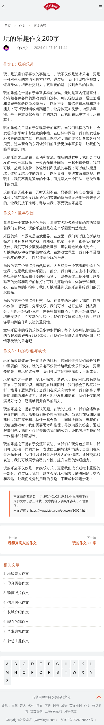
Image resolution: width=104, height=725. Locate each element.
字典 (48, 705)
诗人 (23, 705)
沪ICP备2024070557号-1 (78, 720)
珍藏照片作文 (18, 593)
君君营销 (36, 711)
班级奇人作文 (18, 573)
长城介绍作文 (18, 612)
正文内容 (40, 25)
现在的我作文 (18, 622)
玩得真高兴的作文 (22, 543)
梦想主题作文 (18, 641)
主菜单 (100, 7)
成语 (64, 705)
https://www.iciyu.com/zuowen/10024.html (59, 510)
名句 (31, 705)
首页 (7, 25)
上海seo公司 (53, 711)
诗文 (39, 705)
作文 (22, 25)
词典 (56, 705)
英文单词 (75, 705)
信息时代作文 (18, 602)
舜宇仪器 (70, 711)
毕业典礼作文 (18, 631)
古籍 (14, 705)
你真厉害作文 (18, 583)
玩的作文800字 (84, 543)
